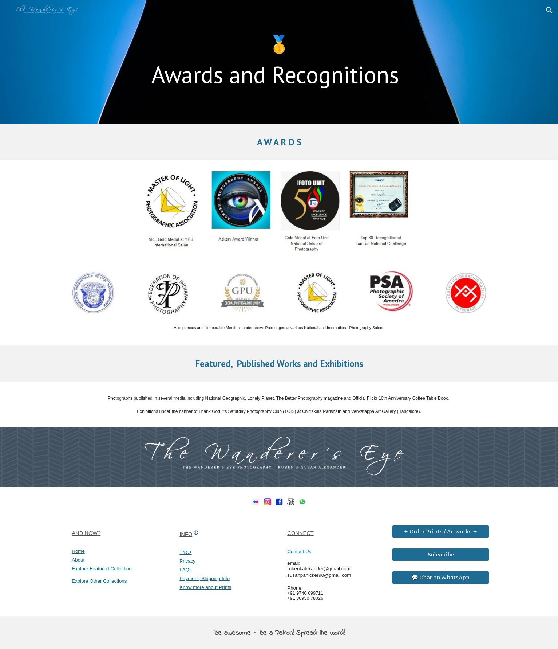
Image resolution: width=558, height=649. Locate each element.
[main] (279, 62)
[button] (549, 10)
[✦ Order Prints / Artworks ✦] (440, 531)
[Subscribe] (440, 554)
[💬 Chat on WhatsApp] (440, 577)
